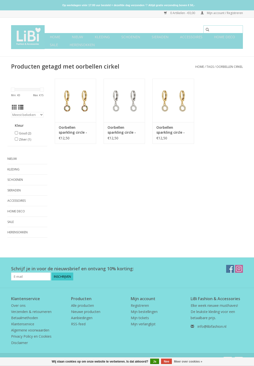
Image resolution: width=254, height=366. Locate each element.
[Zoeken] (223, 29)
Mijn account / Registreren (222, 13)
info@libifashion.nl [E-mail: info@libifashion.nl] (212, 326)
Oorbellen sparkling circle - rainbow (73, 130)
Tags (210, 67)
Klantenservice (22, 324)
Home (55, 37)
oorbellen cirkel (229, 67)
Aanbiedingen (81, 317)
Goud (25, 133)
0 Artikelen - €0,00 (180, 13)
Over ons (18, 305)
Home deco (224, 37)
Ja (154, 361)
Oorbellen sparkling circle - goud (170, 130)
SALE (54, 44)
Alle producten (82, 305)
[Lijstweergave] (20, 107)
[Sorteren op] (27, 114)
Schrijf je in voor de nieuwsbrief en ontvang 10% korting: (72, 268)
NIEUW (77, 37)
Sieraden (160, 37)
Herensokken (82, 44)
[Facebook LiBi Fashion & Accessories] (230, 269)
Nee (166, 361)
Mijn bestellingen (144, 311)
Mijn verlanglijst (143, 324)
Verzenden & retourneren (31, 311)
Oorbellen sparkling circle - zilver (122, 130)
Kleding (102, 37)
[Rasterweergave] (14, 107)
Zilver (25, 139)
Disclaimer (19, 342)
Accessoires (191, 37)
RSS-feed (78, 324)
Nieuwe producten (85, 311)
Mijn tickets (140, 317)
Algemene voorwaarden (30, 330)
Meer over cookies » (188, 361)
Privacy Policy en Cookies (31, 336)
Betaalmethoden (24, 317)
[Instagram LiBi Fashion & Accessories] (239, 269)
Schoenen (130, 37)
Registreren (140, 305)
